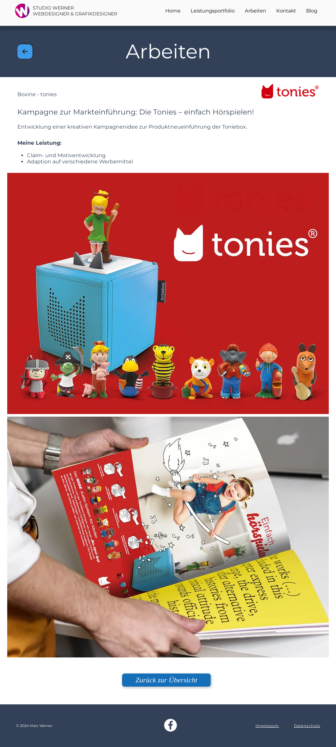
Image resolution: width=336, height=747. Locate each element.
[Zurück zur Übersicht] (166, 680)
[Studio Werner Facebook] (170, 725)
